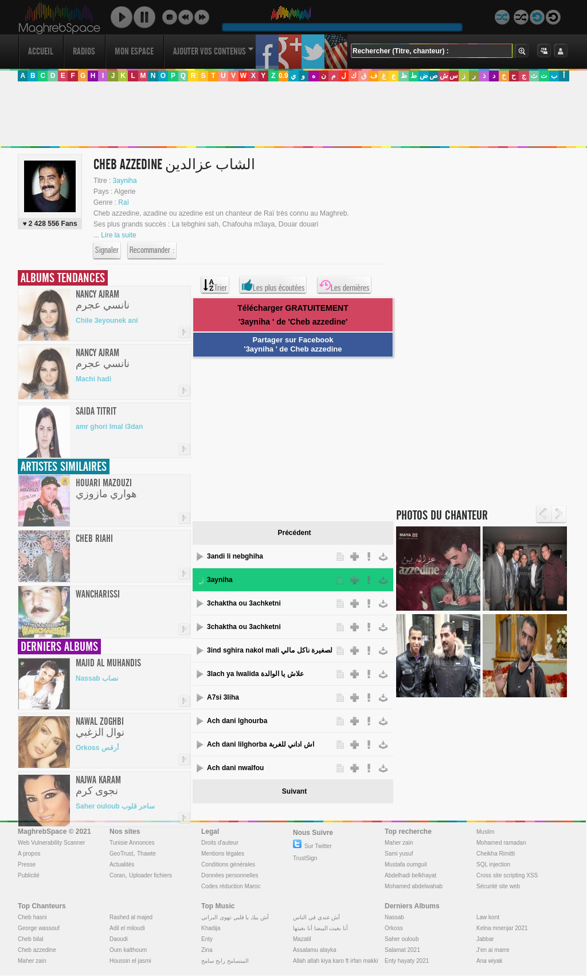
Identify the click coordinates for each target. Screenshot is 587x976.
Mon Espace (134, 51)
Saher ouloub (402, 939)
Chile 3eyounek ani (107, 321)
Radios (84, 51)
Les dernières (344, 285)
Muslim (485, 832)
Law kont (487, 917)
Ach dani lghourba (237, 721)
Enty (207, 939)
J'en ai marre (493, 950)
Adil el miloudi (127, 928)
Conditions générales (228, 864)
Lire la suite (118, 235)
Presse (27, 864)
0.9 (283, 76)
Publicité (29, 875)
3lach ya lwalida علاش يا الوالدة (255, 674)
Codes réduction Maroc (230, 886)
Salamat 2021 (402, 950)
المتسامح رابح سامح (225, 961)
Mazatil (302, 939)
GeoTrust (121, 853)
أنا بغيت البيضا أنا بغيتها (320, 928)
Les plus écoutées (272, 285)
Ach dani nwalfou (235, 768)
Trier (215, 285)
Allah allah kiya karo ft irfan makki (335, 961)
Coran (117, 875)
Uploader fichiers (150, 875)
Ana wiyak (489, 961)
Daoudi (118, 939)
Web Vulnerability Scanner (51, 843)
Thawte (146, 853)
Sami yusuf (399, 853)
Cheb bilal (30, 939)
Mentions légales (222, 853)
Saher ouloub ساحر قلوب (115, 806)
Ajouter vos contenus (213, 51)
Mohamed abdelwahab (414, 886)
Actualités (121, 864)
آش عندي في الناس (316, 917)
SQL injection (493, 864)
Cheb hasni (32, 917)
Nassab (394, 917)
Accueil (40, 51)
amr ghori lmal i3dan (109, 427)
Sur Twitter (312, 846)
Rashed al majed (130, 917)
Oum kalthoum (128, 950)
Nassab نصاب (97, 678)
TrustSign (305, 858)
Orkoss (394, 928)
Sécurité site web (498, 886)
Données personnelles (230, 875)
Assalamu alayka (314, 950)
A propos (29, 853)
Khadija (210, 928)
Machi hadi (93, 379)
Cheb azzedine (37, 950)
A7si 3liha (223, 697)
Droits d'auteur (219, 843)
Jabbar (485, 939)
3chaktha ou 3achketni (244, 603)
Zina (206, 950)
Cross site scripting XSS (507, 875)
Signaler (107, 250)
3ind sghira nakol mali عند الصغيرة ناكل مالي (270, 650)
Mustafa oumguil (405, 864)
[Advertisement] (293, 114)
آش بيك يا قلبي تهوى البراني (235, 917)
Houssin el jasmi (130, 961)
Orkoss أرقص (97, 748)
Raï (123, 202)
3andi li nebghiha (235, 556)
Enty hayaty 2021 (407, 961)
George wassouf (39, 928)
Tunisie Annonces (132, 843)
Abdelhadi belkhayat (410, 875)
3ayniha (125, 181)
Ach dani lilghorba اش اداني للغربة (260, 744)
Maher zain (399, 843)
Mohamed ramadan (501, 843)
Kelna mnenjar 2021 (502, 928)
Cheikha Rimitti (495, 853)
